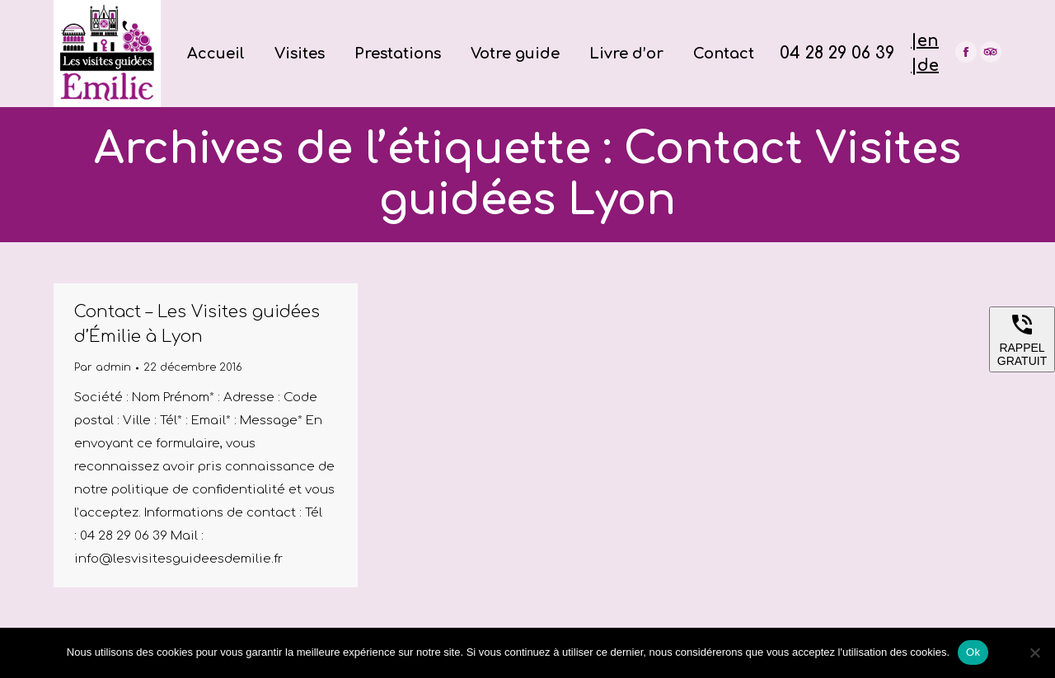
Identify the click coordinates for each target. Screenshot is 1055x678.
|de (925, 65)
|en (925, 40)
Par (102, 367)
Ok (973, 652)
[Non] (1034, 652)
